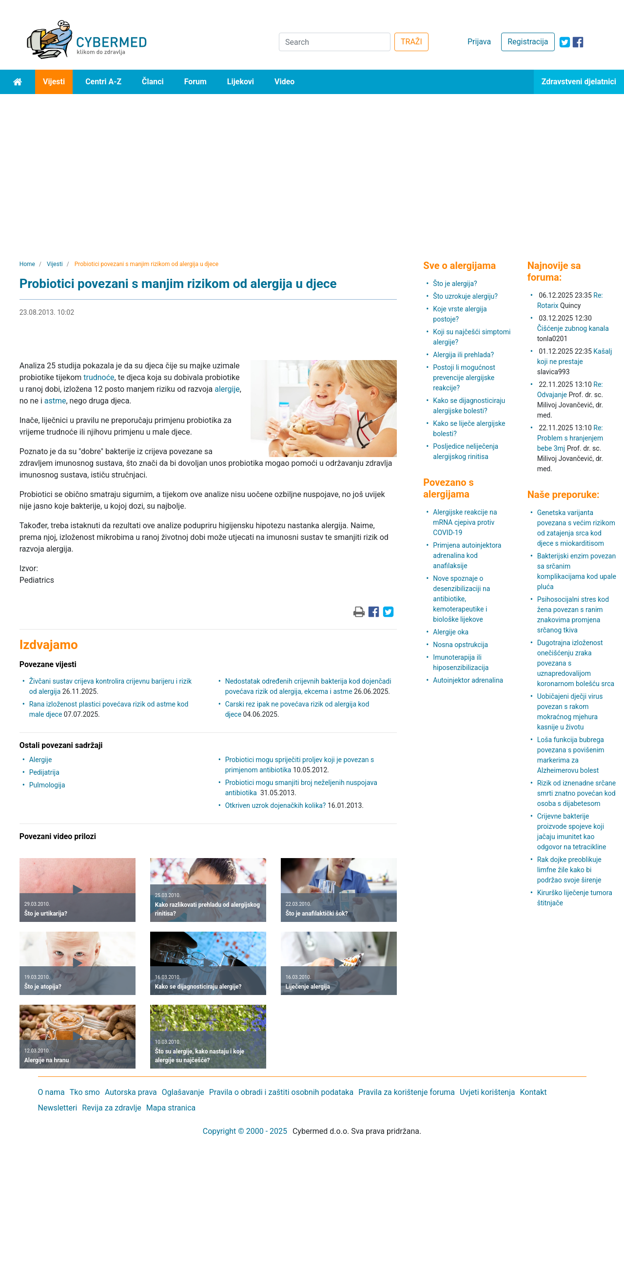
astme (55, 400)
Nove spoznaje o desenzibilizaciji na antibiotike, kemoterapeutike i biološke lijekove (461, 598)
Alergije (40, 760)
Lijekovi (240, 81)
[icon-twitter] (565, 42)
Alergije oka (450, 632)
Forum (195, 81)
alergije (227, 389)
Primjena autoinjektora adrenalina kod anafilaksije (467, 555)
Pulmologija (47, 785)
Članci (153, 81)
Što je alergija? (455, 283)
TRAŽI (411, 41)
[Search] (334, 42)
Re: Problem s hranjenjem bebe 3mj (570, 438)
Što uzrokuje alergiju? (465, 296)
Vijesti (54, 81)
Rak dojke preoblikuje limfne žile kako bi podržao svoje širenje (569, 870)
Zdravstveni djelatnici (579, 81)
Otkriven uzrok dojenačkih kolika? (275, 805)
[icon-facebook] (578, 42)
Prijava (479, 41)
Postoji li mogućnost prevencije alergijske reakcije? (464, 378)
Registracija (527, 41)
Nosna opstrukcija (460, 645)
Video (284, 81)
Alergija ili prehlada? (463, 355)
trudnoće (98, 377)
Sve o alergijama (459, 265)
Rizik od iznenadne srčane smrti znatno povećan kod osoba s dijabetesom (576, 793)
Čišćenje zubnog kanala (573, 328)
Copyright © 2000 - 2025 (245, 1131)
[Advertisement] (312, 167)
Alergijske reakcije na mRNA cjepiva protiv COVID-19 (465, 522)
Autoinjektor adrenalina (468, 680)
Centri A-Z (103, 81)
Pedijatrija (44, 772)
